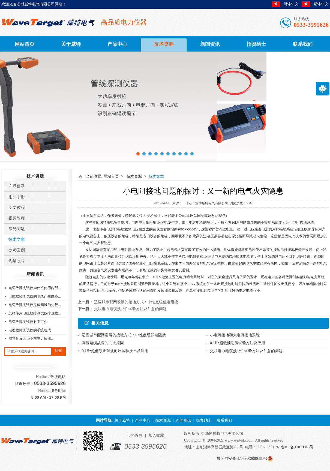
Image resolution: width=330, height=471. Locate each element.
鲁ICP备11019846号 (297, 447)
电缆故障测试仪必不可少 (27, 322)
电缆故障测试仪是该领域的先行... (34, 305)
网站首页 (111, 176)
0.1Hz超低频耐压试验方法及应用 (237, 343)
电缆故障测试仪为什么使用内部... (34, 288)
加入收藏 (156, 435)
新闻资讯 (183, 420)
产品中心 (142, 420)
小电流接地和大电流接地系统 (235, 335)
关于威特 (122, 420)
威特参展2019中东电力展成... (31, 339)
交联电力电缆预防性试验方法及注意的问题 (130, 309)
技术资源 (134, 176)
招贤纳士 (204, 420)
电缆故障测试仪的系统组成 (29, 330)
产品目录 (16, 186)
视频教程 (16, 218)
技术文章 (16, 239)
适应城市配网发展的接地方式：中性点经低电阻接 (136, 302)
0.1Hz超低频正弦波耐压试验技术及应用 (115, 351)
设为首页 (134, 435)
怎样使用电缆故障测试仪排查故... (34, 313)
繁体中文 (315, 4)
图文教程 (16, 207)
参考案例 (16, 250)
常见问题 (16, 229)
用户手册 (16, 197)
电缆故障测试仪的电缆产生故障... (34, 296)
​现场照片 (16, 261)
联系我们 (224, 420)
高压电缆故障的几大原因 (103, 343)
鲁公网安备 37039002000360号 (242, 459)
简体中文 (285, 4)
